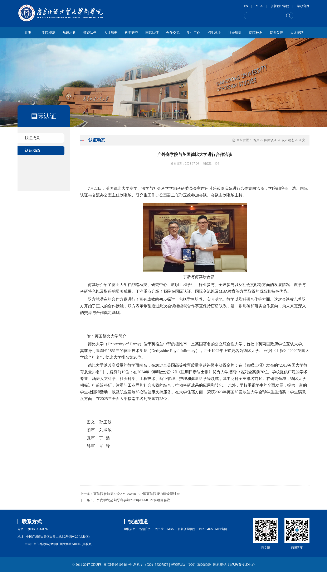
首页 (28, 32)
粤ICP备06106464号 (117, 564)
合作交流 (173, 32)
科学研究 (131, 32)
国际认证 (152, 32)
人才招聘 (297, 32)
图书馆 (159, 529)
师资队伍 (90, 32)
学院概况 (48, 32)
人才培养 (110, 32)
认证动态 (32, 150)
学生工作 (193, 32)
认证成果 (32, 138)
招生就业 (214, 32)
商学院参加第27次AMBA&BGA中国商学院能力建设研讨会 (136, 494)
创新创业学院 (279, 6)
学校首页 (130, 529)
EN (246, 6)
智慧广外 (145, 529)
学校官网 (303, 6)
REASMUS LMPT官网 (213, 529)
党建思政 (69, 32)
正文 (302, 140)
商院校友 (255, 32)
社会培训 (234, 32)
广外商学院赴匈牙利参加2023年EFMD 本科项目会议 (131, 500)
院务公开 (276, 32)
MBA (259, 6)
